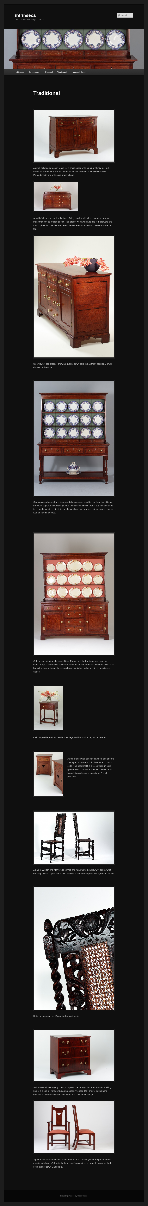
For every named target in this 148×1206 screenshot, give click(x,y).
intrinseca (25, 15)
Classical (49, 72)
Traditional (62, 72)
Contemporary (35, 72)
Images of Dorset (79, 72)
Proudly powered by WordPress (73, 1196)
